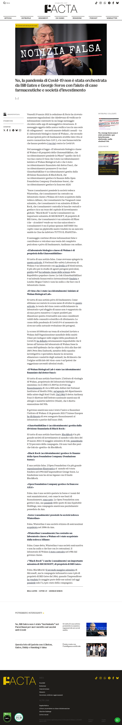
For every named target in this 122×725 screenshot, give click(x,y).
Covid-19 (43, 591)
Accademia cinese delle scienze (54, 272)
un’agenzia (58, 391)
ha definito (42, 341)
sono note (48, 499)
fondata (73, 278)
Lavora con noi (43, 715)
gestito (30, 272)
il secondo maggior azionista (60, 569)
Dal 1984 (60, 394)
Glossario (42, 692)
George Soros (55, 591)
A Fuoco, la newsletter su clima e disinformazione (54, 708)
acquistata (32, 527)
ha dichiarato (33, 416)
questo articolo (34, 262)
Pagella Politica (44, 705)
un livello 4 (61, 265)
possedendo (76, 440)
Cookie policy (104, 720)
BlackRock (67, 434)
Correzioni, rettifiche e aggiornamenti (51, 695)
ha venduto (32, 579)
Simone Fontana (14, 114)
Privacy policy (91, 720)
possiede (48, 502)
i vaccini (51, 143)
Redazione (42, 686)
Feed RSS (42, 683)
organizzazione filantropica (41, 468)
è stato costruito (57, 551)
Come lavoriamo (44, 689)
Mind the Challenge (45, 711)
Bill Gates (32, 591)
